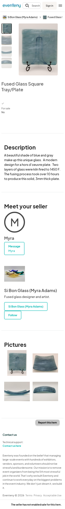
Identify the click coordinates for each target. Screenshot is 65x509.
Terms (28, 495)
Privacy (38, 495)
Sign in (49, 5)
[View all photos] (38, 49)
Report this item (47, 422)
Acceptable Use (52, 495)
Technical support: (16, 444)
